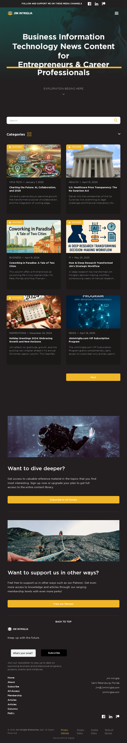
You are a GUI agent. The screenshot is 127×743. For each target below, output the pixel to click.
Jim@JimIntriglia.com (107, 687)
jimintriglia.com (111, 692)
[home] (20, 13)
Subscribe (54, 653)
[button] (116, 13)
